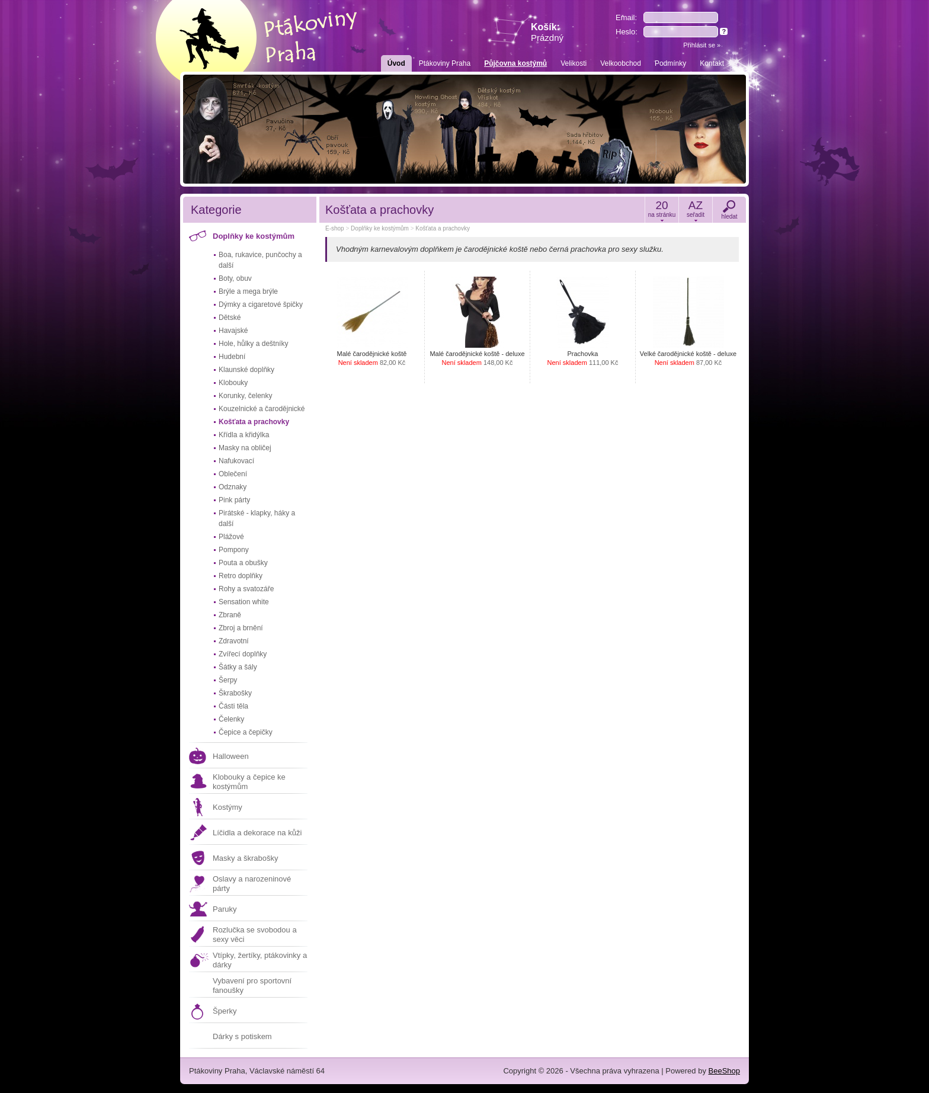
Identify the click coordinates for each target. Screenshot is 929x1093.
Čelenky (231, 719)
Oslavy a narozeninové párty (252, 883)
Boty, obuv (235, 278)
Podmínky (670, 63)
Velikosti (573, 63)
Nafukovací (236, 461)
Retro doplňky (240, 576)
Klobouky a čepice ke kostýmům (249, 782)
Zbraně (230, 615)
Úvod (396, 63)
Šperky (224, 1011)
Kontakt (712, 63)
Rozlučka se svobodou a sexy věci (255, 934)
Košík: (547, 32)
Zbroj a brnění (241, 628)
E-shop (334, 228)
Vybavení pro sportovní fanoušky (252, 985)
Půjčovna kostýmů (515, 63)
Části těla (233, 706)
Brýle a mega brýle (248, 291)
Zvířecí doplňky (243, 654)
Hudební (232, 356)
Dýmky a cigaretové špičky (261, 304)
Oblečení (233, 474)
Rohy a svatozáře (246, 589)
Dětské (230, 317)
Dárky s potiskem (242, 1036)
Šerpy (228, 680)
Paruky (224, 909)
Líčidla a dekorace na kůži (257, 832)
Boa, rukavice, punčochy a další (260, 260)
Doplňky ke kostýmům (253, 236)
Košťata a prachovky (254, 422)
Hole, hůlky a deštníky (253, 343)
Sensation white (244, 602)
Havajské (233, 330)
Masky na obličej (245, 448)
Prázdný (547, 38)
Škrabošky (235, 693)
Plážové (231, 537)
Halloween (231, 756)
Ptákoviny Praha (444, 63)
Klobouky (233, 383)
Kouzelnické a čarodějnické (262, 409)
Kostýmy (227, 807)
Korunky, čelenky (246, 396)
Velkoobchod (620, 63)
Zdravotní (234, 641)
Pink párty (234, 500)
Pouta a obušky (243, 563)
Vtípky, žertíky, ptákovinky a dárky (260, 960)
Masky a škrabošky (245, 858)
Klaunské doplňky (246, 370)
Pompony (234, 550)
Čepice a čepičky (246, 732)
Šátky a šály (238, 667)
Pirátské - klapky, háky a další (257, 518)
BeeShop (725, 1070)
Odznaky (232, 487)
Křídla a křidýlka (244, 435)
